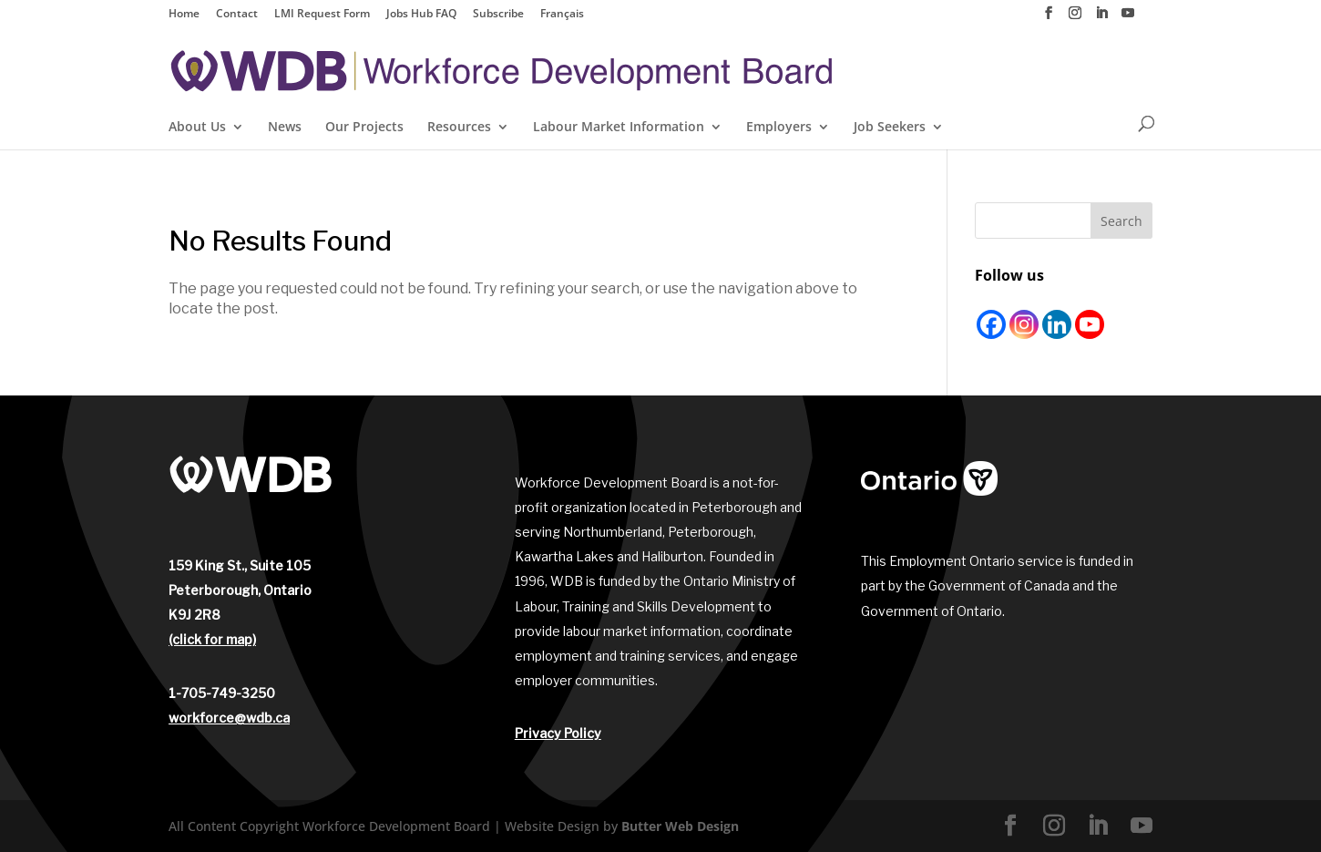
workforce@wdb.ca (229, 717)
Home (184, 14)
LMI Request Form (322, 14)
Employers (779, 127)
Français (562, 14)
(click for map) (212, 639)
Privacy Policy (558, 733)
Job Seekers (890, 127)
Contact (237, 14)
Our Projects (364, 127)
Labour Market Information (618, 127)
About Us (197, 127)
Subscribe (498, 14)
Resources (459, 127)
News (285, 127)
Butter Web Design (680, 826)
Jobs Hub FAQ (421, 14)
